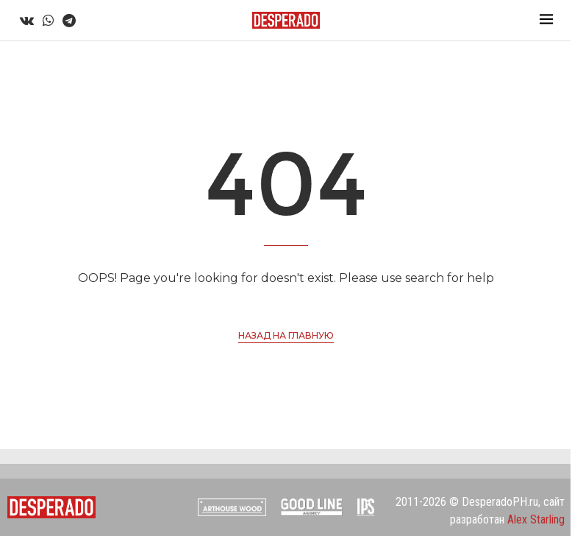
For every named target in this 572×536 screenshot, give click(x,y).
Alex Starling (536, 519)
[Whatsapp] (48, 20)
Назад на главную (286, 335)
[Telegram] (69, 20)
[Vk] (27, 20)
